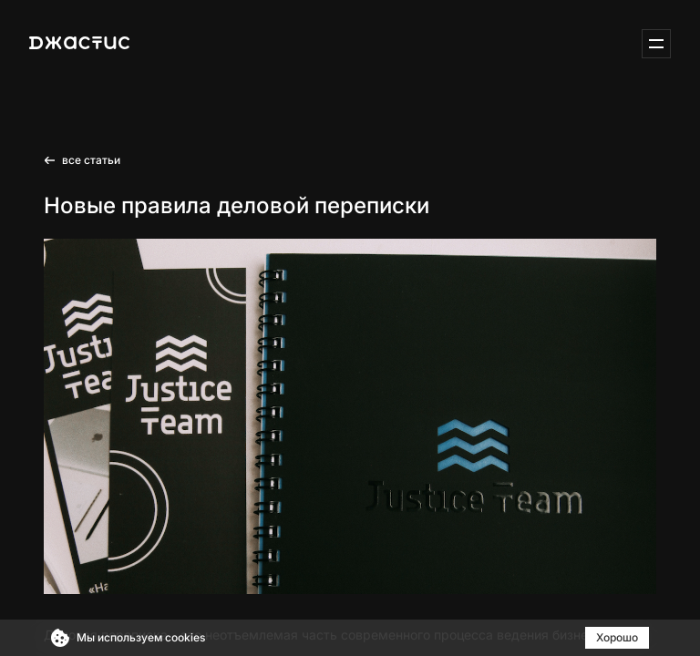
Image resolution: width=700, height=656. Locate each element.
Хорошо (617, 637)
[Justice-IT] (79, 44)
